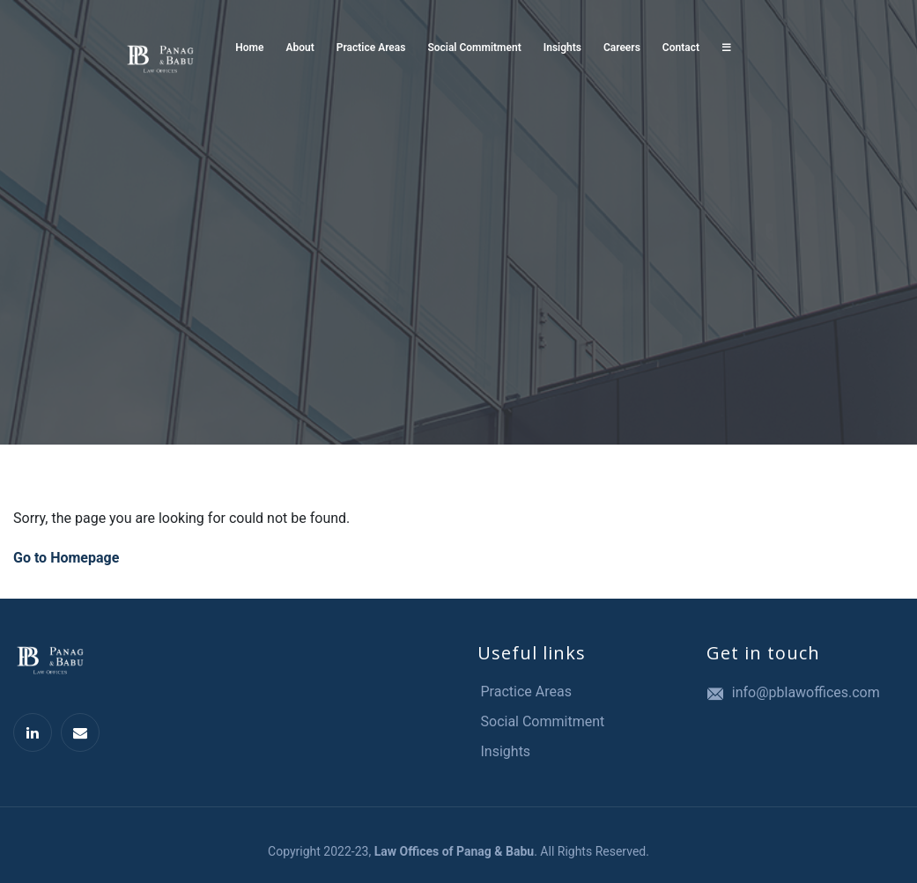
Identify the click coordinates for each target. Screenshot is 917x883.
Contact (680, 47)
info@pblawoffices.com (806, 692)
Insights (562, 47)
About (300, 47)
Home (249, 47)
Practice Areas (371, 47)
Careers (621, 47)
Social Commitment (474, 47)
